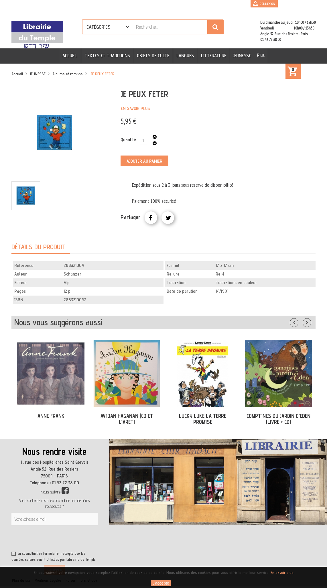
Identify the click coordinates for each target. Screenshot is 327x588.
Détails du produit (38, 247)
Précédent (300, 321)
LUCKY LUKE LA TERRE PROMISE (202, 419)
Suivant (311, 321)
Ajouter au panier (144, 161)
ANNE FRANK (51, 416)
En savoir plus (135, 108)
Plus (260, 55)
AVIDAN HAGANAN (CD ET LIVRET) (127, 419)
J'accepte (160, 583)
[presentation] (66, 539)
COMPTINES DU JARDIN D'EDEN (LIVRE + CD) (278, 419)
